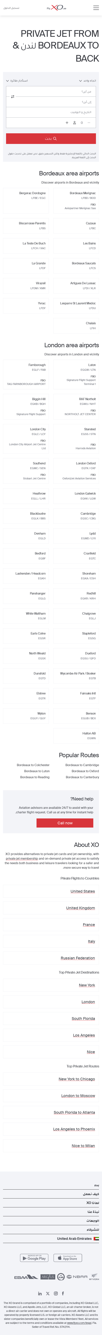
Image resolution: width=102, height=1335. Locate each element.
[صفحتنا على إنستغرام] (56, 1293)
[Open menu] (96, 8)
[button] (51, 1185)
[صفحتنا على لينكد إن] (40, 1293)
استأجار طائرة (17, 80)
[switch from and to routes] (13, 97)
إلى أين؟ (86, 102)
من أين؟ (86, 91)
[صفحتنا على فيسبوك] (63, 1293)
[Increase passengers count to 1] (67, 122)
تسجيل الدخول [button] (11, 7)
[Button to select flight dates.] (51, 112)
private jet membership (22, 859)
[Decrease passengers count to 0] (89, 122)
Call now (65, 823)
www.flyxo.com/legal (79, 1323)
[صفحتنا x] (48, 1293)
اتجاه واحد (87, 80)
